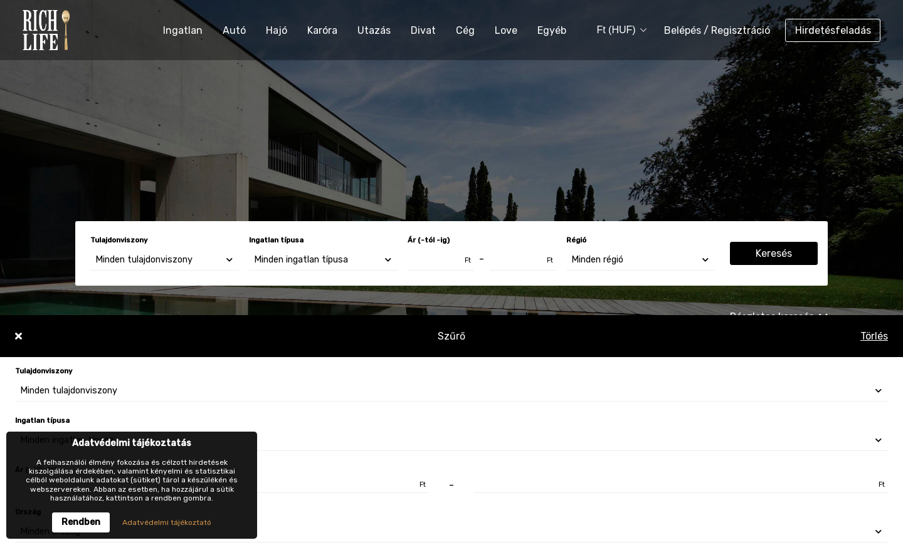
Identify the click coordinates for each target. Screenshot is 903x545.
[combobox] (617, 30)
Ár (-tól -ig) (429, 240)
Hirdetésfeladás (833, 30)
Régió (576, 240)
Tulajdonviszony (118, 240)
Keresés (774, 253)
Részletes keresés (779, 317)
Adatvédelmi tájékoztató (166, 522)
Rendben (80, 522)
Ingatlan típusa (276, 240)
